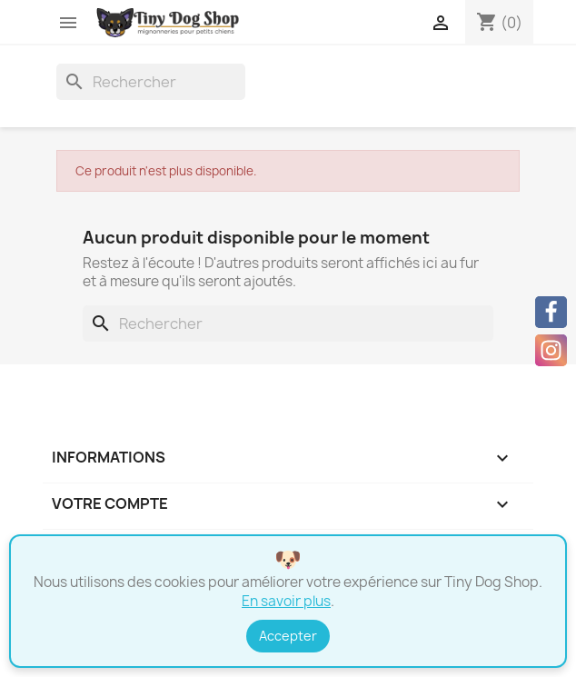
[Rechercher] (150, 82)
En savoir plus (286, 601)
